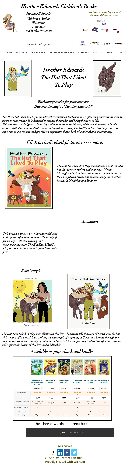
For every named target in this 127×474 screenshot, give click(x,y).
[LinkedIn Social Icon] (60, 452)
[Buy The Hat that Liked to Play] (71, 432)
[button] (37, 52)
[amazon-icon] (53, 452)
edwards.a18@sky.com (39, 44)
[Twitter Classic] (74, 452)
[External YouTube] (92, 242)
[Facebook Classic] (67, 452)
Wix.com (79, 462)
